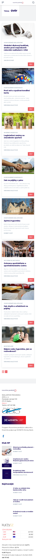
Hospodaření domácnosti (13, 87)
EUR (4, 537)
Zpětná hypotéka (12, 221)
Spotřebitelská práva (12, 260)
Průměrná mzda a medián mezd (23, 512)
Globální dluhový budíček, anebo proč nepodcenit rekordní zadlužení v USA (16, 47)
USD (4, 532)
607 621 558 (11, 405)
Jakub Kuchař (9, 60)
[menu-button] (2, 2)
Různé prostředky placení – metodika (23, 448)
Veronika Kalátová (11, 105)
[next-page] (6, 371)
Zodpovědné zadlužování (13, 42)
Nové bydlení (8, 346)
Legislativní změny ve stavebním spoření (14, 136)
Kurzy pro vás (6, 539)
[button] (33, 2)
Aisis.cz (4, 403)
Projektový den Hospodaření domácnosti (23, 471)
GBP (4, 534)
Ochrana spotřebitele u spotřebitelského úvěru (15, 264)
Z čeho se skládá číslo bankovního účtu (21, 489)
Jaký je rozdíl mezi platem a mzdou (23, 500)
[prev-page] (3, 371)
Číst (31, 64)
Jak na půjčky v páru (13, 180)
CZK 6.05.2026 (7, 529)
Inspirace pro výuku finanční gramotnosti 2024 (23, 460)
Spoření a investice (11, 132)
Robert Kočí (8, 233)
